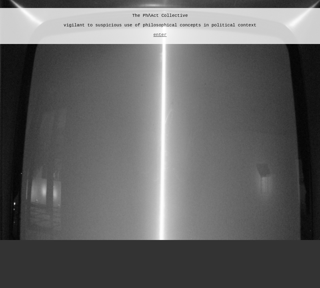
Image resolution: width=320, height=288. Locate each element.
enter (159, 34)
